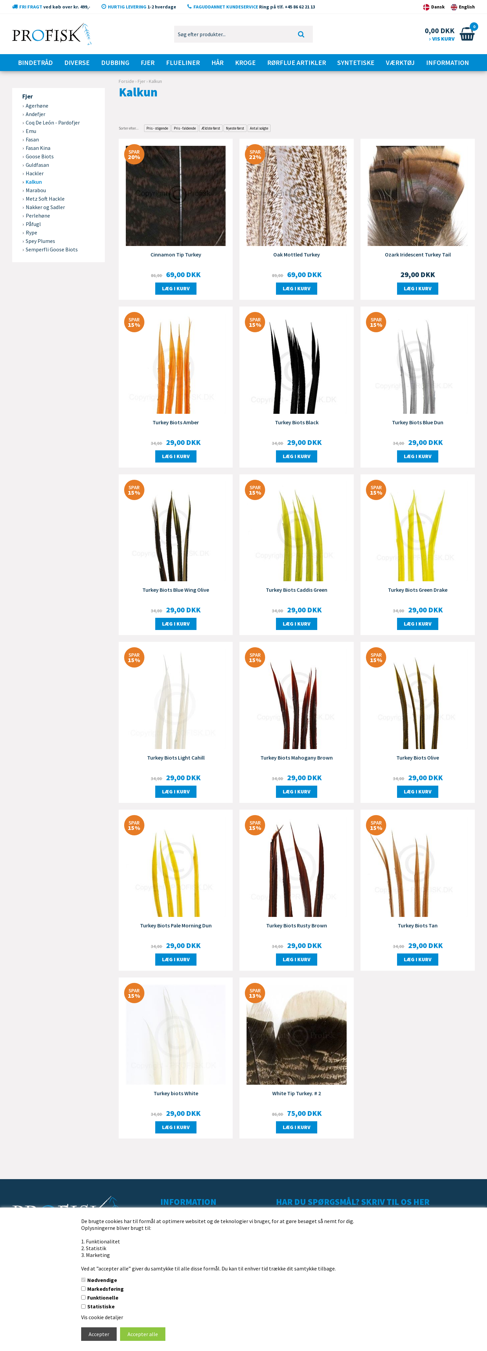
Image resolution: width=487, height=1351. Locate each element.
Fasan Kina (38, 147)
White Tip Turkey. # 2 (296, 1093)
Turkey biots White (176, 1093)
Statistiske (101, 1306)
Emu (31, 131)
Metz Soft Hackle (45, 198)
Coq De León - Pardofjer (53, 122)
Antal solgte (259, 128)
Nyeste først (235, 128)
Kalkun (34, 181)
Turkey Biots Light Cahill (176, 757)
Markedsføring (105, 1288)
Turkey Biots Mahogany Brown (296, 757)
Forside (126, 81)
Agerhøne (37, 105)
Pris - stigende (157, 128)
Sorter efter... (129, 128)
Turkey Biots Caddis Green (296, 589)
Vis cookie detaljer (102, 1317)
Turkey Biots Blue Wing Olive (175, 589)
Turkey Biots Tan (418, 925)
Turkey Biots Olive (417, 757)
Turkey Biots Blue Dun (417, 422)
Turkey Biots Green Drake (417, 589)
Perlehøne (38, 215)
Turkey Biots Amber (176, 422)
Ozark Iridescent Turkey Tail (418, 254)
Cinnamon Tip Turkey (175, 254)
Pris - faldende (185, 128)
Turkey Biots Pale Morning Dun (176, 925)
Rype (31, 232)
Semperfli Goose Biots (52, 249)
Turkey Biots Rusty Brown (296, 925)
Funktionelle (102, 1297)
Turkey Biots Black (297, 422)
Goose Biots (40, 156)
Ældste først (211, 128)
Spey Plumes (40, 241)
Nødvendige (102, 1280)
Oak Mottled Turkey (296, 254)
